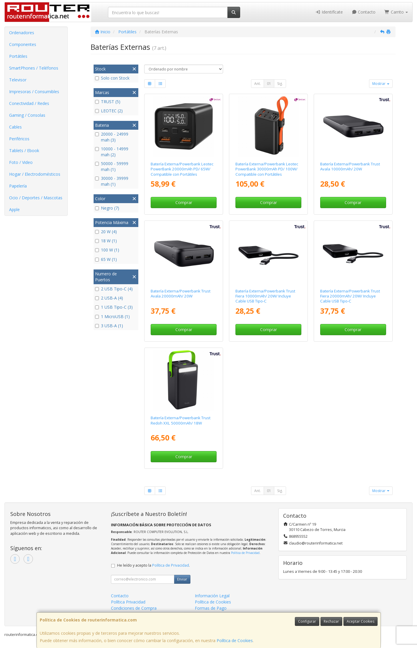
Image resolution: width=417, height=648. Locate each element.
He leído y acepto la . (153, 565)
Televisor (17, 80)
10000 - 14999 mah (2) (111, 151)
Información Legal (212, 595)
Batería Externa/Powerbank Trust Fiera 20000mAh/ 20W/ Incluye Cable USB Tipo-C (350, 296)
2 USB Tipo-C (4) (114, 289)
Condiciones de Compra (134, 608)
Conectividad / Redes (29, 103)
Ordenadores (21, 32)
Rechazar (331, 621)
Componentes (22, 44)
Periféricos (19, 139)
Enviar (182, 579)
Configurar (307, 621)
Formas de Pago (211, 608)
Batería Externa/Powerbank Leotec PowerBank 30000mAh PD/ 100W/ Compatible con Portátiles (266, 169)
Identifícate (329, 12)
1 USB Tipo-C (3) (114, 307)
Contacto (364, 12)
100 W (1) (107, 250)
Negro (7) (107, 208)
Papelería (18, 186)
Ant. (257, 83)
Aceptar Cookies (360, 621)
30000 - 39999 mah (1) (111, 181)
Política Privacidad (128, 602)
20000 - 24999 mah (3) (111, 137)
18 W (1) (106, 241)
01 (269, 83)
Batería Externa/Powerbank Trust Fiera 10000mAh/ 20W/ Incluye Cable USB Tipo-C (265, 296)
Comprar (183, 202)
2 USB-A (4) (109, 298)
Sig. (280, 83)
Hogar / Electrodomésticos (34, 174)
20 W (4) (106, 231)
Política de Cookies (235, 640)
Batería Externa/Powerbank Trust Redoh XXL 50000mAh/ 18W (180, 420)
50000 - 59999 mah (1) (111, 166)
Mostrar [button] (380, 83)
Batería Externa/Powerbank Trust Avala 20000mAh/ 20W (180, 293)
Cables (15, 127)
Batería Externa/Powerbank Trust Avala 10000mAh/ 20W (350, 166)
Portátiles (18, 56)
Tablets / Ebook (24, 150)
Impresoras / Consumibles (34, 91)
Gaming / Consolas (27, 115)
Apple (14, 209)
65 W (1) (106, 259)
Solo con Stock (112, 78)
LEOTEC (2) (109, 111)
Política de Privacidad (245, 553)
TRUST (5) (107, 101)
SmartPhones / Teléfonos (33, 68)
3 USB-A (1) (109, 325)
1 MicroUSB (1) (112, 316)
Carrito (396, 12)
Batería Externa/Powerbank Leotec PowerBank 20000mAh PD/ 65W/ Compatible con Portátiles (182, 169)
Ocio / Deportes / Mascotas (35, 197)
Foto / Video (21, 162)
